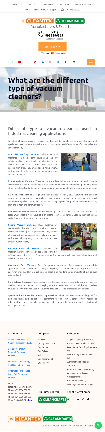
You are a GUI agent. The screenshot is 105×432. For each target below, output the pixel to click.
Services (41, 341)
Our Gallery (43, 352)
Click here (27, 401)
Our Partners (44, 348)
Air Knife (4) (72, 367)
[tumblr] (66, 62)
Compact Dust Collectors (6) (80, 345)
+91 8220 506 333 (23, 398)
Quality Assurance (46, 345)
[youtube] (19, 62)
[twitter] (58, 62)
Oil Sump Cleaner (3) (76, 382)
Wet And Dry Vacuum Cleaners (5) (81, 357)
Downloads (47, 4)
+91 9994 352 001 (23, 391)
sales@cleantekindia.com (20, 388)
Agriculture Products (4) (78, 363)
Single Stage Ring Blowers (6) (80, 341)
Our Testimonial (45, 360)
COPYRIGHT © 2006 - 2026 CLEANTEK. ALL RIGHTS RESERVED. (69, 427)
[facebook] (27, 62)
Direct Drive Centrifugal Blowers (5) (82, 350)
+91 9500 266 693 (23, 395)
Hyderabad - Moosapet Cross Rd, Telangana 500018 (19, 375)
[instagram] (50, 62)
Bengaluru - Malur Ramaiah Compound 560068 (17, 353)
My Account (63, 4)
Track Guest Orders (83, 4)
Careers (32, 4)
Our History (17, 4)
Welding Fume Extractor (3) (80, 386)
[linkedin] (42, 62)
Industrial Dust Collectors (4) (80, 371)
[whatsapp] (11, 62)
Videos (41, 356)
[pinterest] (35, 62)
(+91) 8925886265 (72, 10)
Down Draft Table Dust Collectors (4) (78, 376)
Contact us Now (52, 47)
